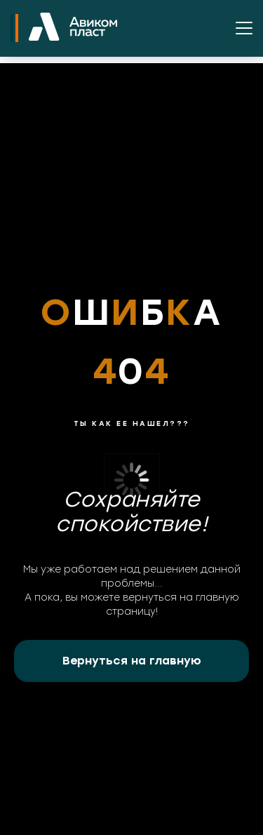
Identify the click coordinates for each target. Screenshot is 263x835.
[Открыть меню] (244, 28)
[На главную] (73, 28)
